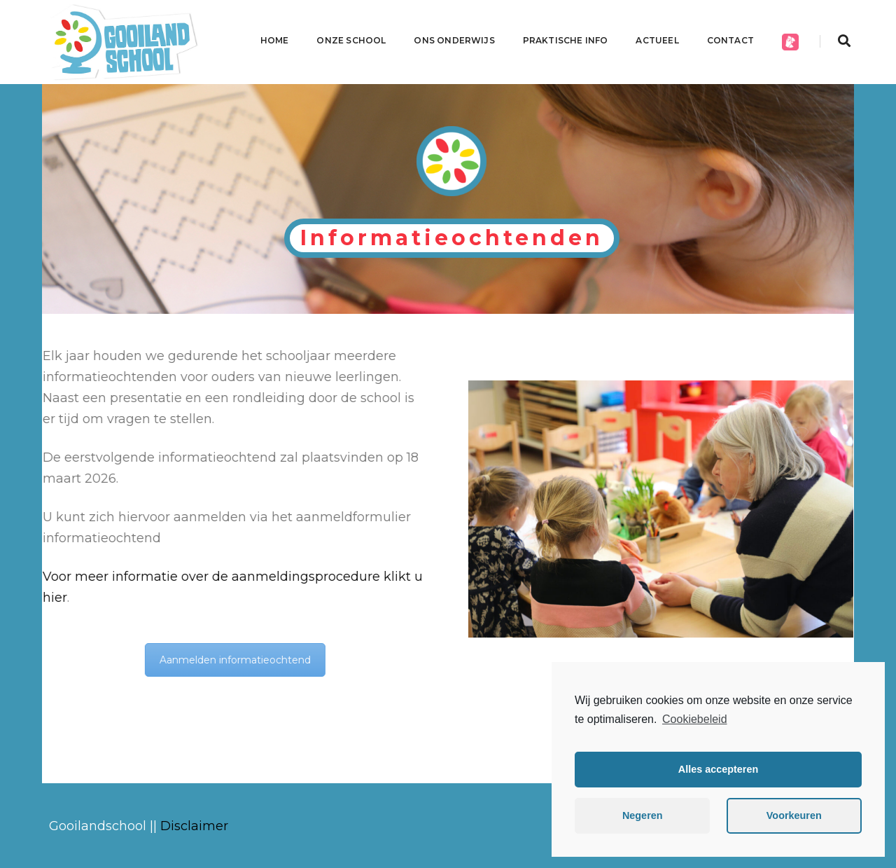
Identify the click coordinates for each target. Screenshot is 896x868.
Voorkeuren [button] (794, 815)
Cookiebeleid (694, 719)
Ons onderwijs (454, 40)
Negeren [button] (642, 815)
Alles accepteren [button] (718, 769)
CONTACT (730, 40)
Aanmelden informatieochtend (214, 660)
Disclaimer (194, 826)
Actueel (657, 40)
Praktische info (565, 40)
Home (274, 40)
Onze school (351, 40)
